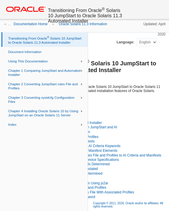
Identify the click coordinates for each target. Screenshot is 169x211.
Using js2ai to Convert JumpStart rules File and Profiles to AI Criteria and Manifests (96, 155)
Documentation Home (31, 24)
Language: (126, 42)
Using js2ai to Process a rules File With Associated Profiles (88, 192)
